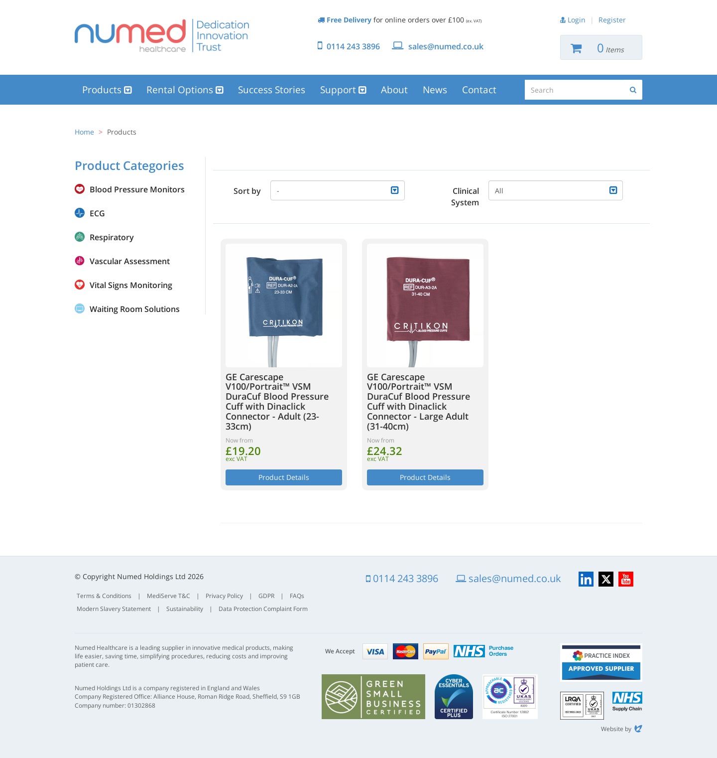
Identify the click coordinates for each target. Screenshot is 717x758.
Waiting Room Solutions (135, 308)
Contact (479, 89)
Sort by (247, 190)
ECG (97, 213)
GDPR (266, 596)
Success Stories (271, 89)
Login (577, 19)
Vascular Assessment (130, 261)
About (394, 89)
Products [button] (106, 89)
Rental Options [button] (184, 89)
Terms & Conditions (104, 596)
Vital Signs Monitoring (131, 285)
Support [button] (343, 89)
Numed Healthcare (162, 35)
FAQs (297, 596)
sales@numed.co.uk (445, 46)
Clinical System (465, 196)
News (435, 89)
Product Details (283, 477)
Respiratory (112, 237)
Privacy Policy (224, 596)
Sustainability (184, 609)
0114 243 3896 (353, 46)
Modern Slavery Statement (114, 609)
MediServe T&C (168, 596)
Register (612, 19)
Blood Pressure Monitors (137, 189)
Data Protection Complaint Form (263, 609)
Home (84, 132)
